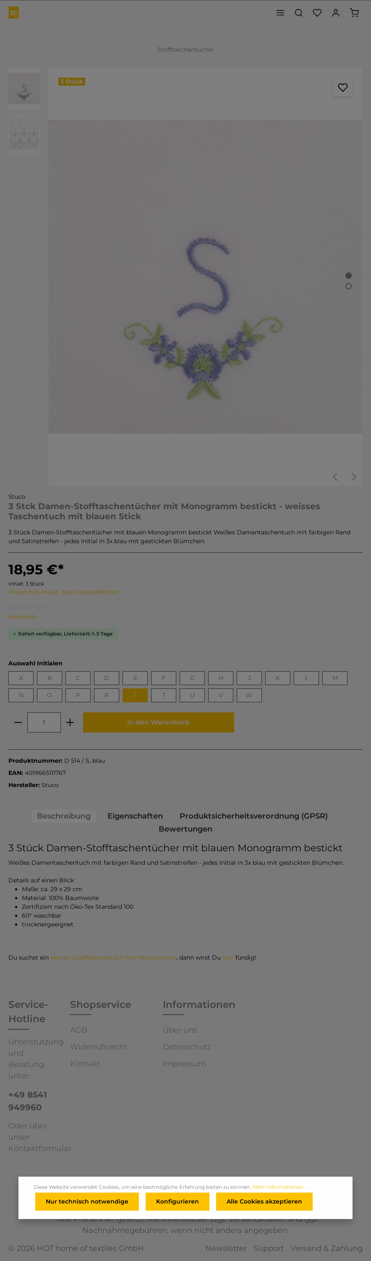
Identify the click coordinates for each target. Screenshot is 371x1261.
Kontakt (85, 1063)
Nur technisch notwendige (87, 1202)
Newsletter (226, 1248)
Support (268, 1248)
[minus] (18, 722)
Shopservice (100, 1004)
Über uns (180, 1030)
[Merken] (342, 87)
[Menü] (280, 12)
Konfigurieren (177, 1202)
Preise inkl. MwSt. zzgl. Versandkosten (63, 592)
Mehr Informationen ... (280, 1188)
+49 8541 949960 (27, 1101)
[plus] (70, 722)
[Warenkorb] (354, 12)
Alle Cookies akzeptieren (264, 1202)
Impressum (184, 1063)
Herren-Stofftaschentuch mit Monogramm (113, 957)
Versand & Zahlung (326, 1248)
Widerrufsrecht (98, 1047)
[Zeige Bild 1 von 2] (348, 275)
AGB (78, 1030)
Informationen (199, 1004)
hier (228, 957)
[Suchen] (298, 12)
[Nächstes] (353, 477)
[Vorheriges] (336, 477)
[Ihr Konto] (335, 12)
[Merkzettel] (317, 12)
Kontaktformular (39, 1148)
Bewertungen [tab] (185, 829)
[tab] (64, 816)
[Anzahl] (44, 722)
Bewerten (22, 616)
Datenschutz (187, 1047)
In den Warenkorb (158, 722)
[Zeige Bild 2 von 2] (348, 286)
